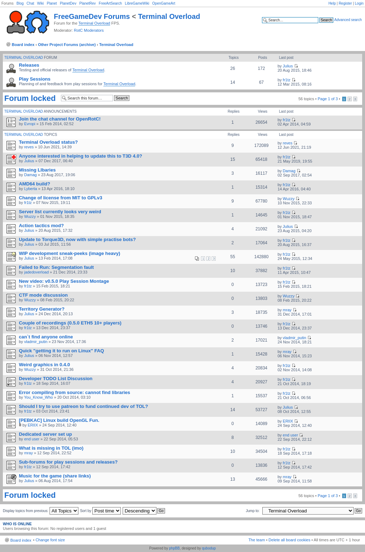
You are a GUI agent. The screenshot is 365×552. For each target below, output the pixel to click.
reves (29, 147)
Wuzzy (288, 198)
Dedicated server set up (45, 434)
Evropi (29, 124)
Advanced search (348, 20)
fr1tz (286, 80)
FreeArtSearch (110, 3)
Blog (20, 3)
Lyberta (30, 188)
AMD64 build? (34, 183)
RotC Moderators (89, 30)
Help (332, 3)
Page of (328, 99)
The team (256, 540)
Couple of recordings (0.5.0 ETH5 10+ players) (70, 323)
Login (359, 3)
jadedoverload (36, 272)
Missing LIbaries (37, 170)
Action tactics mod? (41, 225)
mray (287, 310)
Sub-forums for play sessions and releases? (68, 462)
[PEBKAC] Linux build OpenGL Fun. (59, 420)
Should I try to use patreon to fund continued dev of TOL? (83, 406)
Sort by (100, 511)
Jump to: (252, 511)
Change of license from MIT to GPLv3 (60, 197)
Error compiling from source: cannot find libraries (74, 392)
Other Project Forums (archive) (67, 44)
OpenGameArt (163, 3)
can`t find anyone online (46, 336)
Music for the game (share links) (55, 476)
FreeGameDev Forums (92, 16)
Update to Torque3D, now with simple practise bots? (77, 239)
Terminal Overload (169, 16)
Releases (29, 65)
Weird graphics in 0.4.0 (44, 364)
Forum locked (30, 98)
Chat (30, 3)
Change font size (50, 540)
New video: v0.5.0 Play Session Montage (64, 281)
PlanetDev (68, 3)
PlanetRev (87, 3)
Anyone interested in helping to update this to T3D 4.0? (80, 156)
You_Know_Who (38, 397)
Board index (23, 44)
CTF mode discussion (43, 295)
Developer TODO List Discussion (55, 378)
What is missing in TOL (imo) (51, 448)
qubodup (209, 548)
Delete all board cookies (289, 540)
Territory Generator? (42, 309)
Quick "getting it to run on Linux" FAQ (61, 350)
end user (32, 439)
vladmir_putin (35, 341)
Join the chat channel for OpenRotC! (60, 119)
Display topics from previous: (40, 511)
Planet (52, 3)
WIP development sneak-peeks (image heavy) (69, 253)
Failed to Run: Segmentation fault (56, 267)
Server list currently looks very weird (60, 211)
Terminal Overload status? (48, 142)
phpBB (174, 548)
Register (345, 3)
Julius (288, 66)
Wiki (40, 3)
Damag (30, 175)
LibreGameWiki (137, 3)
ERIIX (33, 425)
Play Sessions (35, 79)
